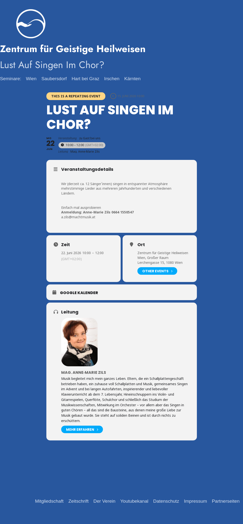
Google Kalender (79, 292)
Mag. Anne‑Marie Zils (83, 372)
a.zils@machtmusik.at (78, 217)
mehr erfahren (82, 429)
